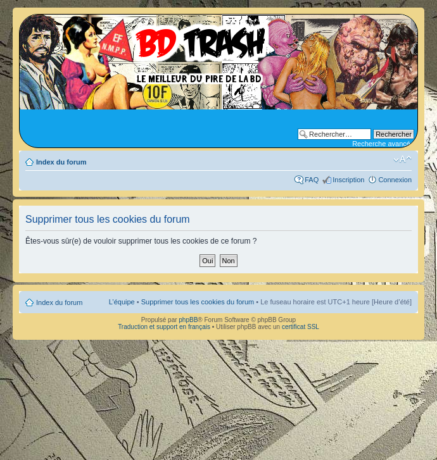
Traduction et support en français (164, 326)
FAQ (312, 179)
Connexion (395, 179)
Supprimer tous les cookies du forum (198, 302)
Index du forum (61, 162)
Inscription (348, 179)
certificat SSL (300, 326)
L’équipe (122, 302)
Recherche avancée (383, 143)
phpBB (188, 319)
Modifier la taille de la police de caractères (402, 159)
